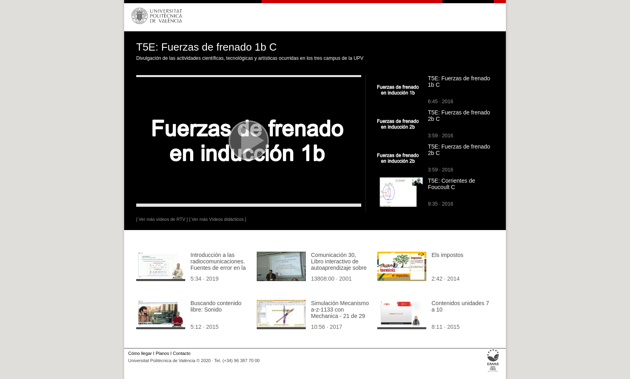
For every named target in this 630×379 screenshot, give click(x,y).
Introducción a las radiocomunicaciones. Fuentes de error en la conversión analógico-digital (218, 268)
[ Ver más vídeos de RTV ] (162, 219)
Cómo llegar (140, 353)
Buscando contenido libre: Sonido (215, 306)
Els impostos (447, 255)
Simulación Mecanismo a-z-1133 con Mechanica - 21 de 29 (340, 309)
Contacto (181, 353)
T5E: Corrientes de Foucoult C (451, 183)
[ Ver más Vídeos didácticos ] (217, 219)
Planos (162, 353)
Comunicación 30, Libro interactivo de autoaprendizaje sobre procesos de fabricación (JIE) (339, 268)
